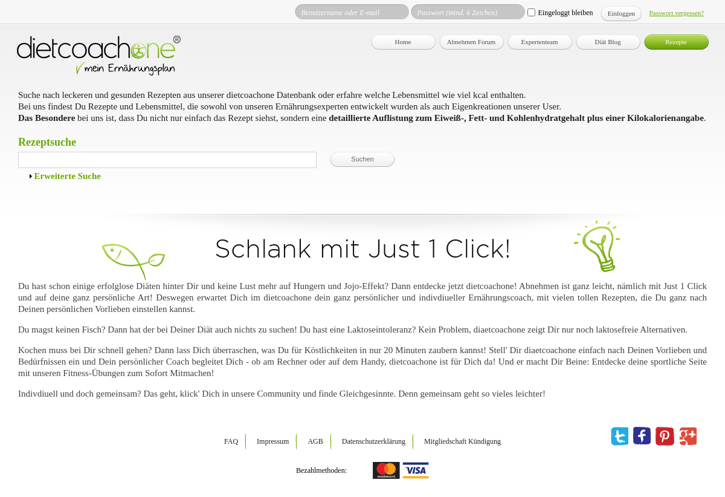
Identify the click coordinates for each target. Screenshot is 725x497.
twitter (619, 436)
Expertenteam (539, 41)
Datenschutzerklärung (373, 441)
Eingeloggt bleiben (565, 12)
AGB (315, 441)
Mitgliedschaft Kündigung (462, 441)
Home (403, 41)
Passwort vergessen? (676, 12)
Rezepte (675, 41)
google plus (688, 436)
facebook (642, 436)
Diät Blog (607, 41)
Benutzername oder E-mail (340, 12)
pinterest (665, 436)
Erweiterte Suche (67, 176)
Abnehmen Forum (471, 41)
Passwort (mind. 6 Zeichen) (457, 12)
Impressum (273, 441)
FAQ (231, 441)
